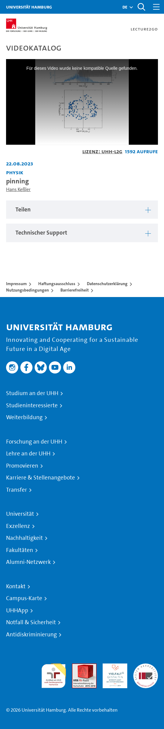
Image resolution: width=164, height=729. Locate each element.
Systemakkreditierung (145, 667)
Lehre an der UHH (28, 454)
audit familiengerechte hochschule (53, 674)
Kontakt (16, 586)
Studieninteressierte (32, 405)
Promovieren (22, 466)
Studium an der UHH (32, 393)
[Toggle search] (141, 7)
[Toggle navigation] (156, 7)
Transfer (16, 490)
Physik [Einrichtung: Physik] (14, 172)
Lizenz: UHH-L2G (102, 151)
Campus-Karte (24, 598)
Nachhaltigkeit (24, 538)
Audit (78, 667)
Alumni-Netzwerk (28, 562)
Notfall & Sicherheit (31, 622)
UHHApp (17, 610)
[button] (124, 7)
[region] (82, 209)
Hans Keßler (18, 189)
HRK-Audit (113, 667)
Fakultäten (19, 550)
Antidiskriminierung (31, 635)
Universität (20, 514)
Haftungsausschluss (56, 284)
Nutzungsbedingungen (27, 290)
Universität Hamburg (29, 7)
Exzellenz (18, 526)
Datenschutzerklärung (107, 284)
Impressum (16, 284)
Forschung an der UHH (34, 442)
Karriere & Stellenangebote (40, 478)
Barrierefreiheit (74, 290)
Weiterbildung (24, 417)
